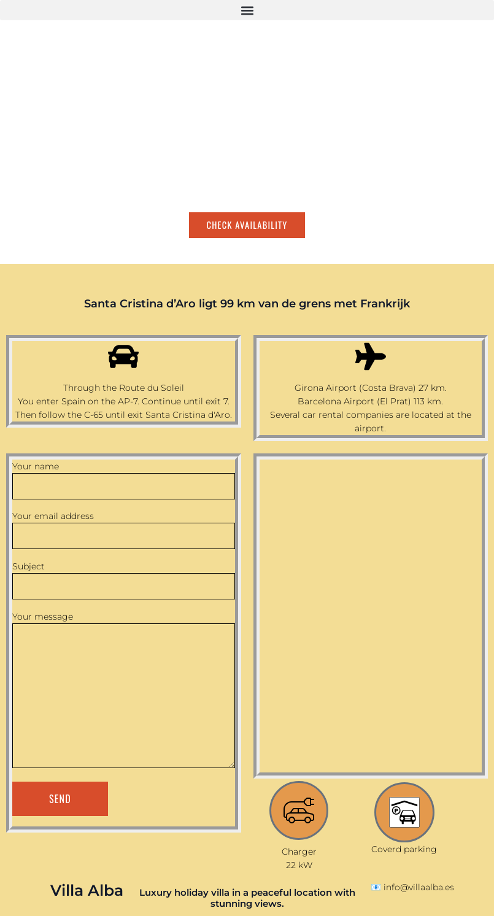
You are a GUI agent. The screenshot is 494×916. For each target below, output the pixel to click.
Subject (123, 580)
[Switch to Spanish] (40, 250)
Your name (123, 480)
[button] (247, 10)
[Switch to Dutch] (86, 250)
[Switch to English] (16, 250)
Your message (123, 691)
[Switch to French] (63, 250)
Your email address (123, 529)
